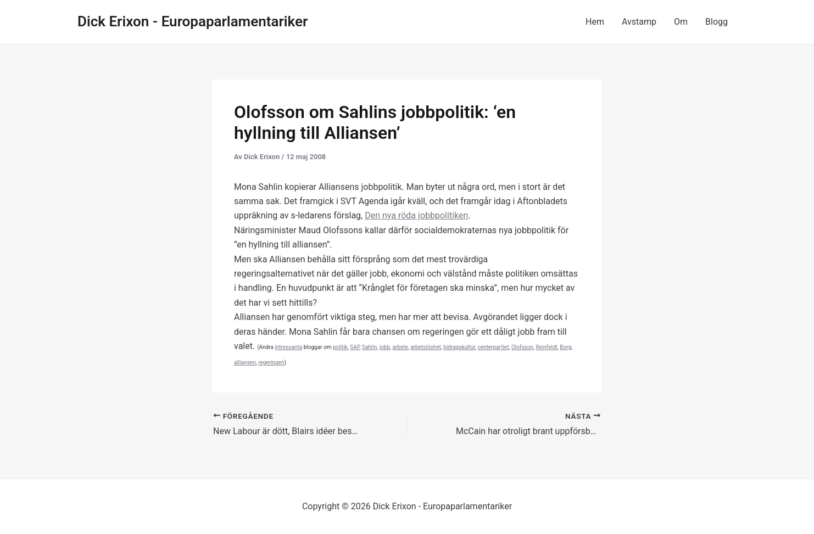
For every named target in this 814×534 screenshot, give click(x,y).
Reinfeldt (546, 347)
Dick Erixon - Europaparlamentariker (192, 21)
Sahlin (369, 347)
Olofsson (522, 347)
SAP (354, 347)
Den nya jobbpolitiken (416, 215)
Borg (565, 347)
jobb (385, 347)
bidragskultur (459, 347)
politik (340, 347)
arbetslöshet (425, 347)
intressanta (288, 347)
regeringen (271, 362)
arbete (400, 347)
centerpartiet (493, 347)
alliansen (245, 362)
